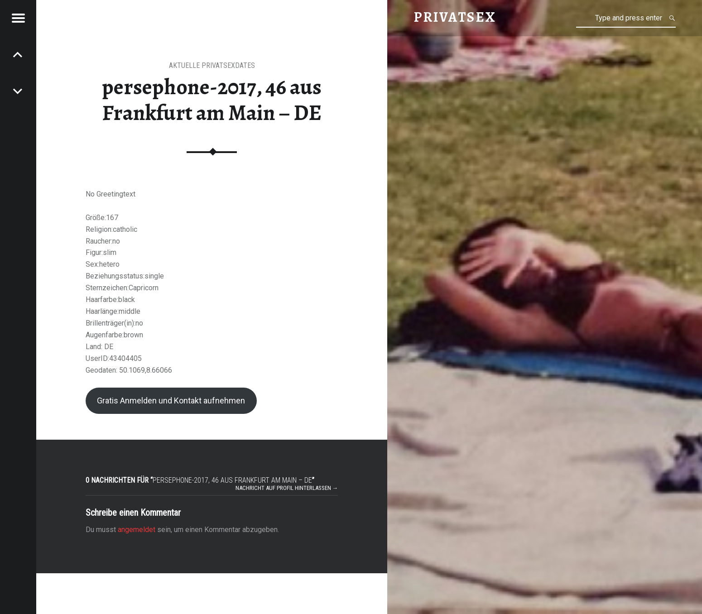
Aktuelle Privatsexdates (212, 65)
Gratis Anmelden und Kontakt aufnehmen (171, 400)
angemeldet (136, 529)
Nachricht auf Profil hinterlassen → (287, 487)
